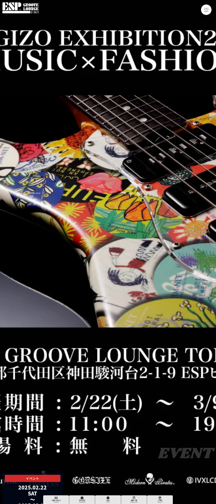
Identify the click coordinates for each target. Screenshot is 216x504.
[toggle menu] (206, 9)
